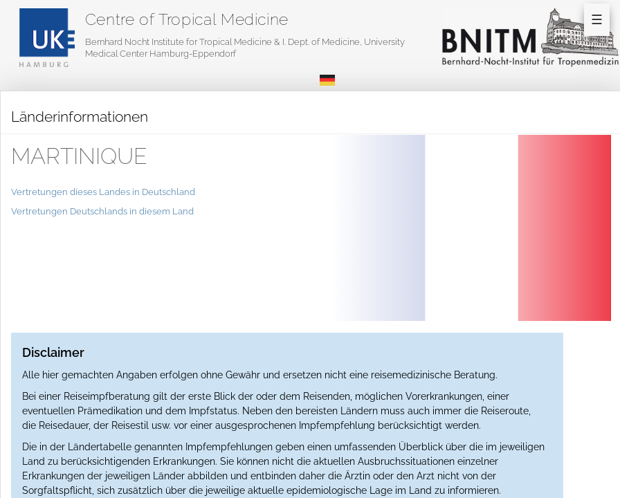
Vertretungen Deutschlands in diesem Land (102, 211)
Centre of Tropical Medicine (187, 19)
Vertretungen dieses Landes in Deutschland (103, 192)
